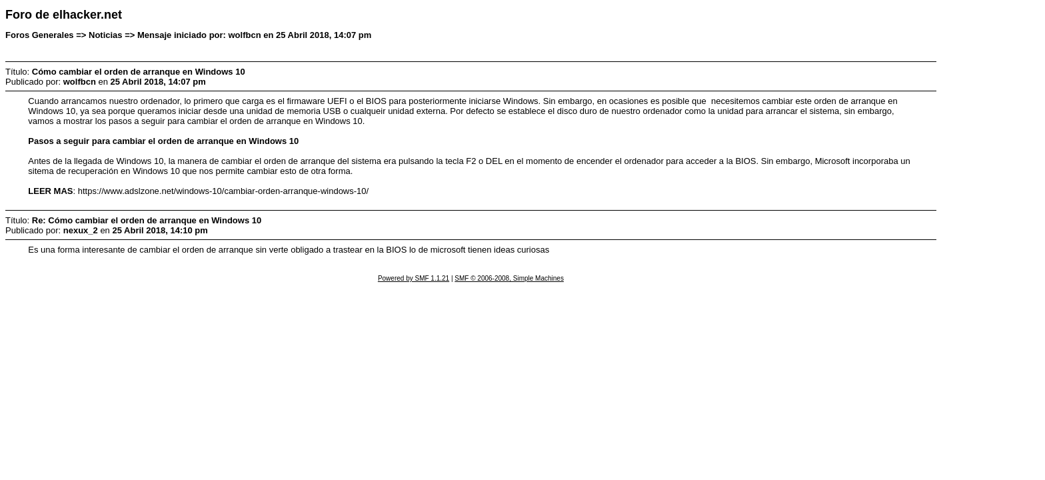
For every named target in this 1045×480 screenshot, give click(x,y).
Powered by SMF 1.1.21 (413, 278)
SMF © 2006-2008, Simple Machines (509, 278)
